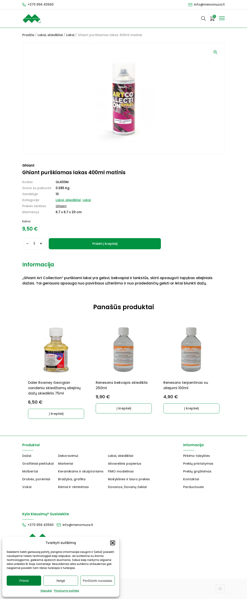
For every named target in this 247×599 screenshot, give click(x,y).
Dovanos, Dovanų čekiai (127, 487)
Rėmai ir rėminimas (73, 487)
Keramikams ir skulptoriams (80, 471)
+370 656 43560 (41, 4)
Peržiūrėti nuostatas (97, 581)
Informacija (38, 264)
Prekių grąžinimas (197, 471)
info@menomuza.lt (209, 4)
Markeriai (65, 463)
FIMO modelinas (121, 471)
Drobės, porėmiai (36, 479)
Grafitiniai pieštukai (38, 463)
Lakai (70, 35)
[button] (112, 543)
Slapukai (46, 591)
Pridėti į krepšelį (104, 243)
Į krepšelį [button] (56, 413)
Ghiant (61, 206)
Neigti (61, 581)
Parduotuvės (193, 487)
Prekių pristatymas (198, 463)
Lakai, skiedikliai (50, 35)
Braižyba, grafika (71, 479)
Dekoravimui (68, 456)
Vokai (26, 487)
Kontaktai (191, 479)
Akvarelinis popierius (124, 463)
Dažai (26, 456)
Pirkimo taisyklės (196, 456)
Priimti (24, 581)
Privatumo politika (66, 591)
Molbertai (30, 471)
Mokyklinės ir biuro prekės (129, 479)
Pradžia (28, 35)
